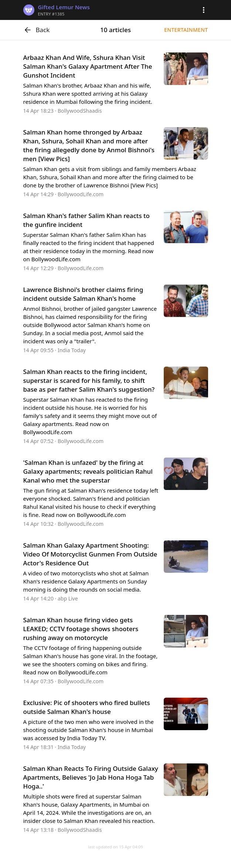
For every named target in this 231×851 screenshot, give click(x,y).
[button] (204, 10)
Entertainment (186, 29)
